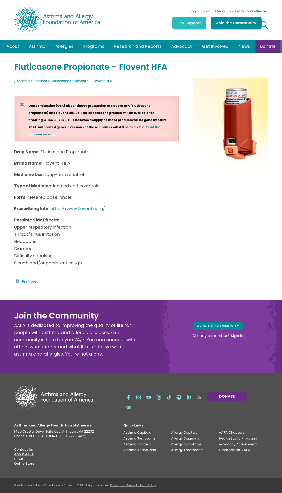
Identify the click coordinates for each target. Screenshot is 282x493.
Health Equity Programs (238, 438)
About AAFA (24, 455)
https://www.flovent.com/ (77, 209)
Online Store (24, 464)
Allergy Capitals (184, 432)
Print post (30, 281)
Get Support (189, 22)
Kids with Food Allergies (249, 12)
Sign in (237, 335)
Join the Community (236, 22)
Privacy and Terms (123, 485)
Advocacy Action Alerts (238, 444)
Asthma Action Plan (139, 450)
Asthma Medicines (32, 81)
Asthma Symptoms (139, 438)
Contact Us (23, 450)
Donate (268, 46)
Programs (93, 46)
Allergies (64, 46)
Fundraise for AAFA (234, 450)
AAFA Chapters (231, 432)
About (13, 46)
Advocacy (181, 46)
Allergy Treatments (187, 450)
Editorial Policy (146, 485)
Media (220, 12)
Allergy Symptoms (186, 444)
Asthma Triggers (137, 444)
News (244, 46)
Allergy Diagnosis (185, 438)
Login (194, 12)
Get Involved (215, 46)
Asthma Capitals (137, 432)
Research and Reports (138, 46)
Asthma (37, 46)
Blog (206, 12)
